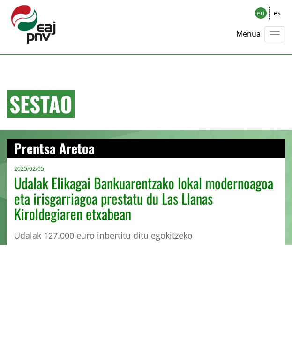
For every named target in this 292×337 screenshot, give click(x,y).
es (277, 12)
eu (261, 12)
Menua (248, 34)
